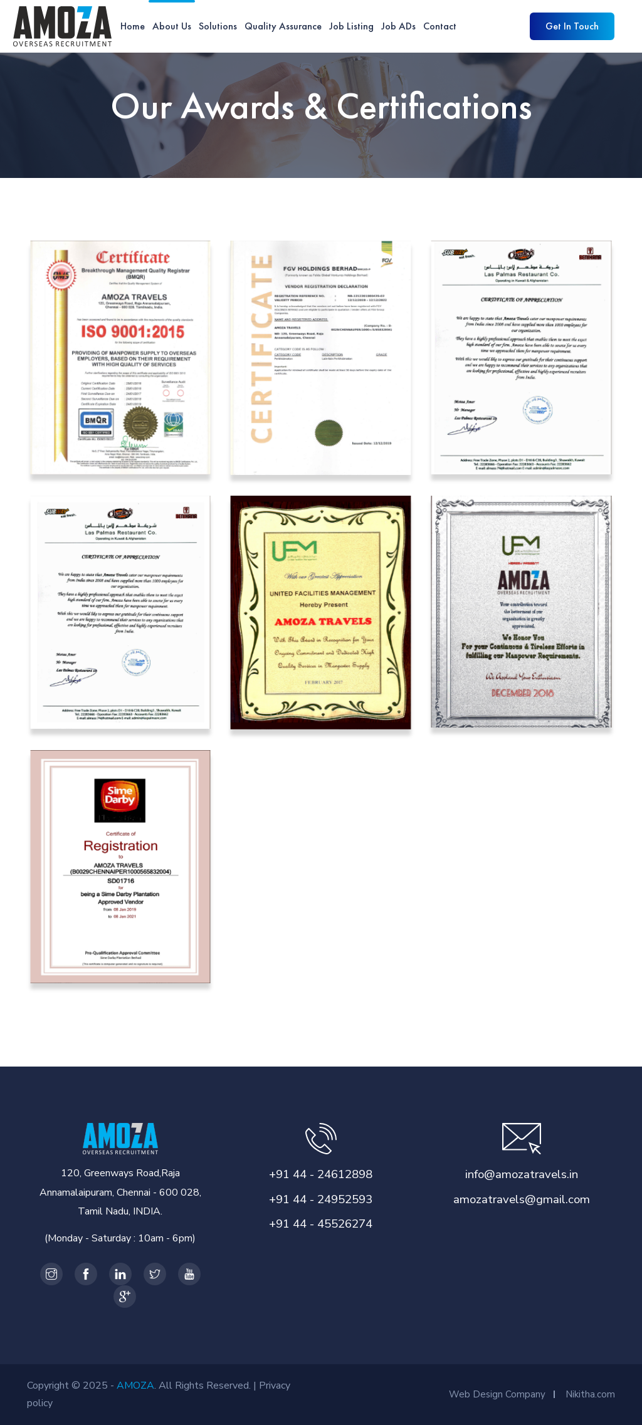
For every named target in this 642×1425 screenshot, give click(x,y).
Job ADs (398, 26)
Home (132, 26)
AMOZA (135, 1385)
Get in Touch (572, 26)
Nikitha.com (590, 1394)
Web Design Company (497, 1394)
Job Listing (351, 26)
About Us (171, 26)
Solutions (218, 26)
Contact (439, 26)
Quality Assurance (283, 26)
